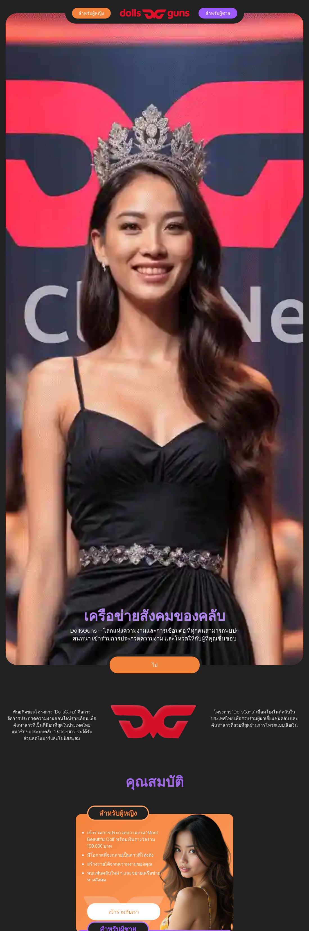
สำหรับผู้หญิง (91, 13)
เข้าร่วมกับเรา (124, 911)
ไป (154, 665)
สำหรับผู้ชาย (218, 13)
